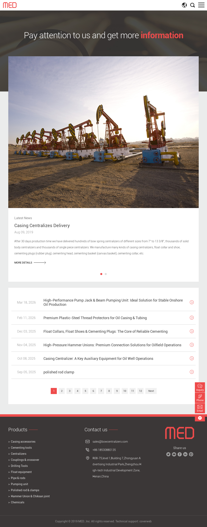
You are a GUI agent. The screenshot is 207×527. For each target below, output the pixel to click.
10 (124, 390)
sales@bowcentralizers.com (110, 441)
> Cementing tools (20, 447)
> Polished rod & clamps (23, 490)
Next (151, 390)
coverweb (145, 521)
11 (132, 390)
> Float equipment (20, 472)
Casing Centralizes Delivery (42, 225)
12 (140, 390)
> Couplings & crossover (23, 459)
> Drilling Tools (18, 466)
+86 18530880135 (104, 450)
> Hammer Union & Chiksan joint (29, 496)
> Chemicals (16, 502)
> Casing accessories (21, 441)
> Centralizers (17, 453)
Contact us (95, 429)
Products (17, 429)
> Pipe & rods (16, 478)
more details (30, 262)
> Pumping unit (18, 484)
